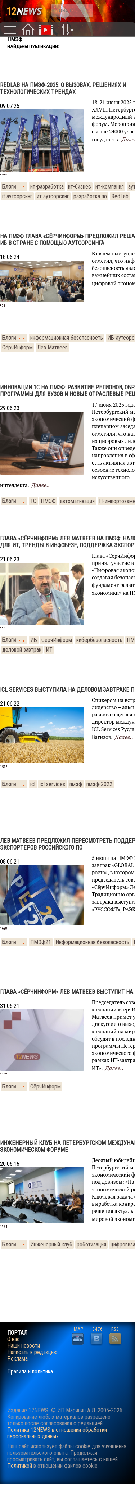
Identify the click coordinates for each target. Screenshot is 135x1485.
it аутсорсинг (17, 196)
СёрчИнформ (17, 347)
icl (32, 784)
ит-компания (109, 186)
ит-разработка (47, 186)
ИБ (33, 640)
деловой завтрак (21, 649)
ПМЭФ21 (40, 942)
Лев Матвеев (52, 347)
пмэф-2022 (99, 784)
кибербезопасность (99, 640)
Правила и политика (30, 1371)
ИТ (49, 649)
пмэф (75, 784)
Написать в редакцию (32, 1352)
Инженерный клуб (51, 1244)
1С (33, 501)
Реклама (17, 1358)
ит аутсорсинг (53, 196)
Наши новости (23, 1346)
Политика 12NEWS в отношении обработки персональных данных (57, 1433)
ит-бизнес (79, 186)
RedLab (120, 196)
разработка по (90, 196)
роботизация (91, 1244)
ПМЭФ (48, 501)
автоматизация (77, 501)
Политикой (19, 1465)
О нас (13, 1339)
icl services (52, 784)
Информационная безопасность (92, 942)
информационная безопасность (66, 337)
